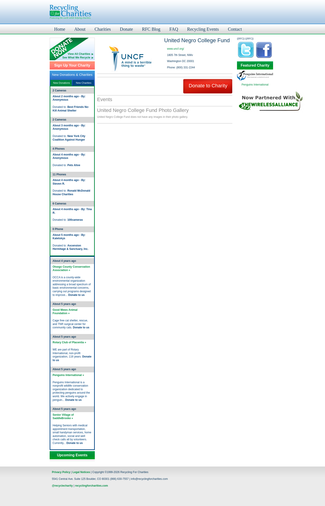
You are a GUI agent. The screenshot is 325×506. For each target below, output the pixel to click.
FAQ (173, 29)
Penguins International (254, 84)
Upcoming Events (72, 455)
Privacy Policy (61, 472)
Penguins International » (68, 375)
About (80, 29)
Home (59, 29)
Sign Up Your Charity (72, 65)
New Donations (61, 82)
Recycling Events (203, 29)
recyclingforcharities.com (91, 485)
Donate (126, 29)
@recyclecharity (62, 485)
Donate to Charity (208, 85)
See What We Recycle (76, 57)
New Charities (83, 82)
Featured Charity (255, 65)
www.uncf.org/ (175, 48)
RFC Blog (151, 29)
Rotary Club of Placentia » (69, 342)
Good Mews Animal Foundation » (65, 311)
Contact (235, 29)
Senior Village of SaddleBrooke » (63, 416)
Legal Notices (81, 472)
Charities (103, 29)
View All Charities (79, 54)
